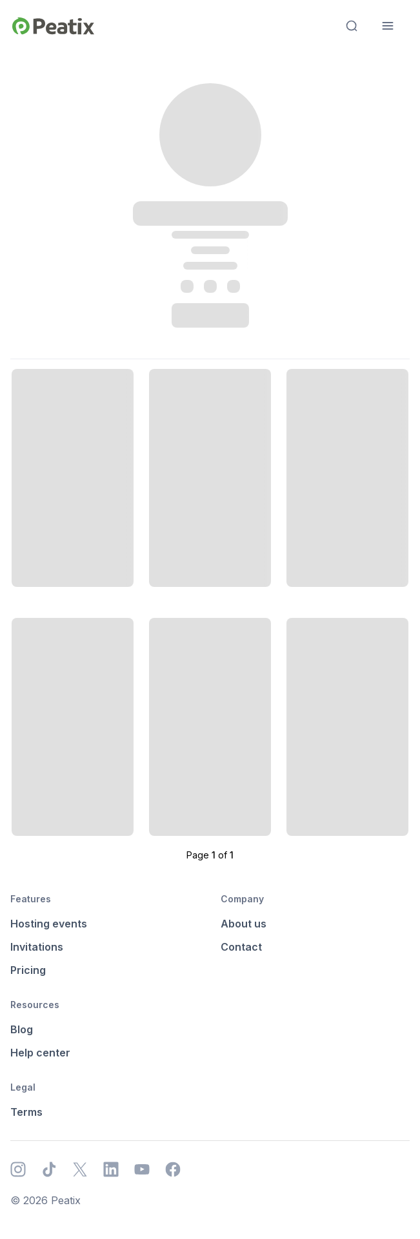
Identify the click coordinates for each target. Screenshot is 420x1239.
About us (243, 923)
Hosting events (48, 923)
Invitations (36, 946)
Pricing (28, 970)
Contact (241, 946)
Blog (21, 1029)
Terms (26, 1111)
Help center (40, 1052)
